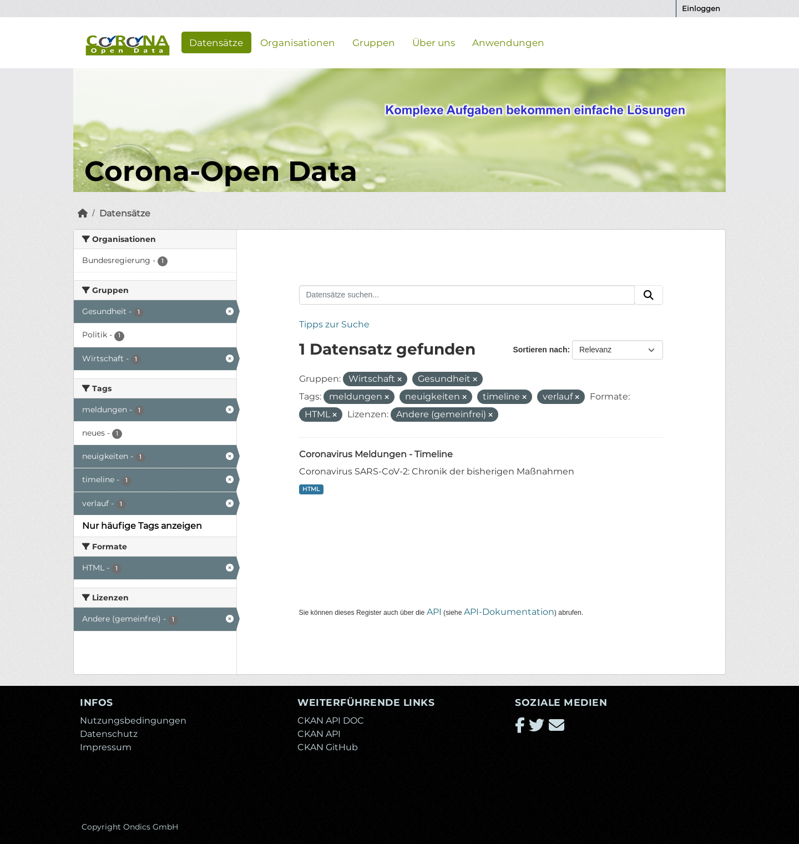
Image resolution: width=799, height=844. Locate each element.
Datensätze (216, 42)
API (434, 612)
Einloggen (701, 8)
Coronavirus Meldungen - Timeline (376, 454)
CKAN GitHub (327, 747)
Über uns (433, 42)
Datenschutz (109, 734)
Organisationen (297, 42)
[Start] (83, 213)
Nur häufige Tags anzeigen (142, 525)
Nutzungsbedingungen (133, 720)
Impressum (106, 747)
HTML (311, 489)
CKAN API (319, 734)
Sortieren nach (540, 349)
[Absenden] (648, 295)
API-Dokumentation (509, 612)
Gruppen (373, 42)
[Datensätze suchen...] (467, 295)
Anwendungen (508, 42)
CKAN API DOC (330, 720)
